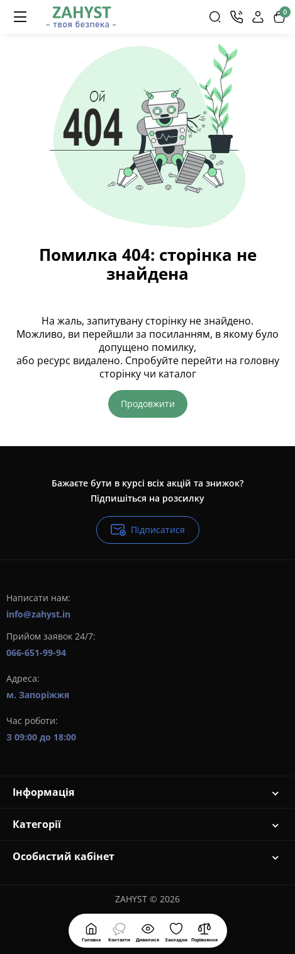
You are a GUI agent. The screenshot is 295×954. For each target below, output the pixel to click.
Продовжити (148, 404)
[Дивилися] (119, 930)
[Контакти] (236, 17)
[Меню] (20, 17)
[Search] (215, 17)
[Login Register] (257, 17)
